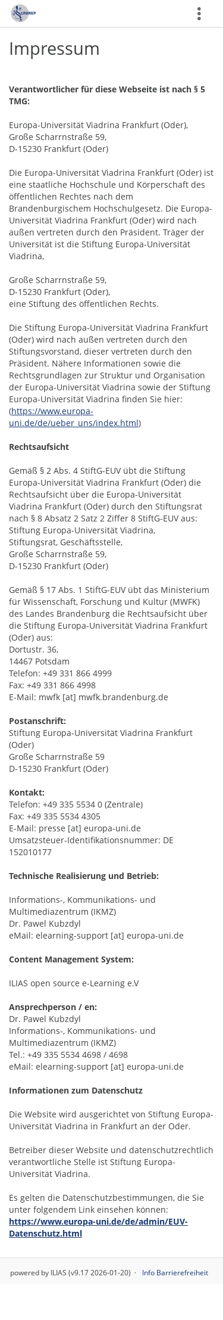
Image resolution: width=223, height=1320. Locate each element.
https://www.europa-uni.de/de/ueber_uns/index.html (74, 416)
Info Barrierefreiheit (175, 1273)
